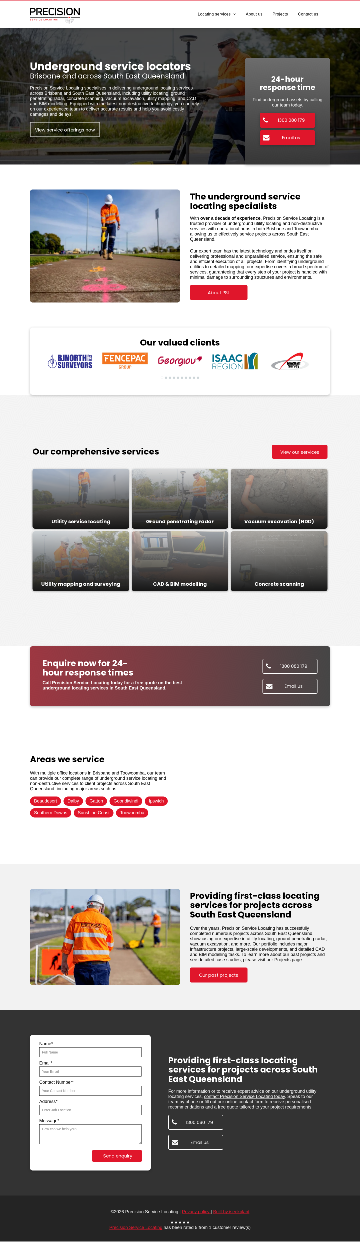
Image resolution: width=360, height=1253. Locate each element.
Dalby (73, 801)
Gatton (96, 801)
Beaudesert (45, 801)
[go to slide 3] (170, 378)
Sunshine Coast (94, 812)
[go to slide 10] (198, 378)
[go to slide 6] (182, 378)
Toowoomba (132, 812)
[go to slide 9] (194, 378)
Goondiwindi (126, 801)
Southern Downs (50, 812)
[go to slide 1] (162, 378)
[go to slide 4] (174, 378)
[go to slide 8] (190, 378)
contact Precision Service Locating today (244, 1096)
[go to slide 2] (166, 378)
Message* (49, 1120)
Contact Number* (56, 1082)
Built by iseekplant (231, 1211)
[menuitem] (217, 14)
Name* (46, 1043)
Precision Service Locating (135, 1227)
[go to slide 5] (178, 378)
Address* (48, 1101)
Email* (45, 1063)
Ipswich (156, 801)
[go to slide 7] (186, 378)
